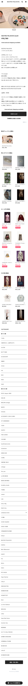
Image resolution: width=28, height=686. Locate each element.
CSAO (2, 425)
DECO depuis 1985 (6, 393)
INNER (2, 361)
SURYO (3, 430)
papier (3, 554)
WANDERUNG (4, 590)
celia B (3, 650)
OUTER (3, 347)
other (2, 613)
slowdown (4, 448)
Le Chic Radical (5, 604)
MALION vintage (5, 402)
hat (2, 370)
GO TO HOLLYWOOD (7, 632)
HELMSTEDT (4, 595)
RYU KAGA (4, 572)
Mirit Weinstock (5, 549)
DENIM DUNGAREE (6, 636)
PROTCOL (4, 508)
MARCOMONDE (5, 480)
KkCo (2, 563)
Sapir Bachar (4, 577)
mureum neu (4, 623)
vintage (3, 466)
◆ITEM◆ (3, 333)
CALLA (3, 581)
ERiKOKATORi (5, 586)
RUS (2, 600)
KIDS (2, 379)
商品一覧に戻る (14, 662)
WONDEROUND (5, 655)
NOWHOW (4, 645)
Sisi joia (3, 471)
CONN (2, 517)
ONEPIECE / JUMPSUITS (7, 343)
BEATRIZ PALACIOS (7, 540)
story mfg (3, 503)
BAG (2, 375)
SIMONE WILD (5, 462)
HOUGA (3, 411)
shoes (2, 366)
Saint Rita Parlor (5, 618)
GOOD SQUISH (5, 522)
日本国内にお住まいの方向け (14, 118)
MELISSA (3, 609)
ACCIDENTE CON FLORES (8, 416)
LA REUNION (4, 476)
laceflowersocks (5, 444)
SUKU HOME (4, 526)
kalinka (3, 545)
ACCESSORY (4, 356)
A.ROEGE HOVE (5, 512)
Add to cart (14, 114)
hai (2, 558)
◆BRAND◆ (4, 388)
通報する (25, 122)
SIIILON (3, 398)
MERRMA (3, 627)
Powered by (14, 671)
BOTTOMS (4, 352)
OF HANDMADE (5, 421)
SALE (2, 384)
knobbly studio (5, 485)
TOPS (2, 338)
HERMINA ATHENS (6, 641)
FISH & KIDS (4, 434)
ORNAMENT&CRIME (6, 531)
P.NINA (3, 489)
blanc (2, 567)
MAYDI (3, 407)
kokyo (3, 535)
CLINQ (3, 457)
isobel (3, 494)
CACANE (3, 439)
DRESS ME (4, 453)
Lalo (2, 499)
